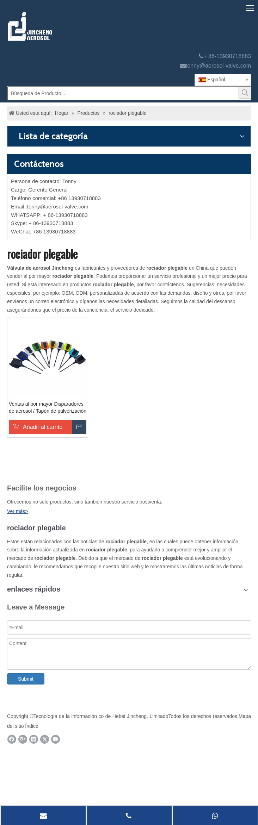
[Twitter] (44, 739)
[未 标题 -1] (21, 470)
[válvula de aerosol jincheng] (67, 26)
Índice (31, 726)
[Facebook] (11, 739)
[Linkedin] (33, 739)
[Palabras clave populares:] (245, 92)
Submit (25, 679)
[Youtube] (55, 739)
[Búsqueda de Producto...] (123, 93)
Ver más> (17, 511)
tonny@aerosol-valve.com (218, 66)
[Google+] (22, 739)
